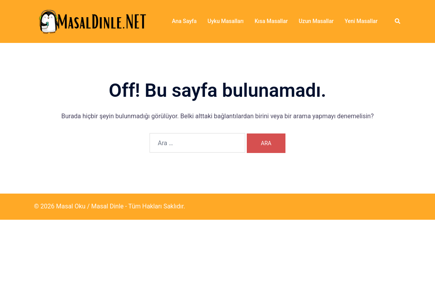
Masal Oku (70, 206)
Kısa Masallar (271, 21)
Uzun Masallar (316, 21)
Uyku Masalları (226, 21)
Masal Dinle (107, 206)
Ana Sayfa (184, 21)
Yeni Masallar (361, 21)
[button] (398, 21)
